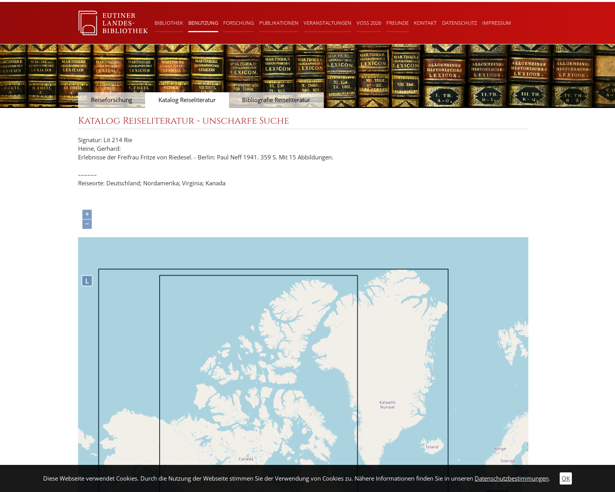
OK (566, 478)
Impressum (496, 22)
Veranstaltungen (327, 22)
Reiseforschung (111, 100)
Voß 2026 (369, 22)
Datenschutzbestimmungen (512, 478)
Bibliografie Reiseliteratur (276, 100)
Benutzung (203, 22)
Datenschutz (459, 22)
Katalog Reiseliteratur (187, 100)
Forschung (238, 22)
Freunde (397, 22)
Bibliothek (169, 22)
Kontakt (425, 22)
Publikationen (278, 22)
